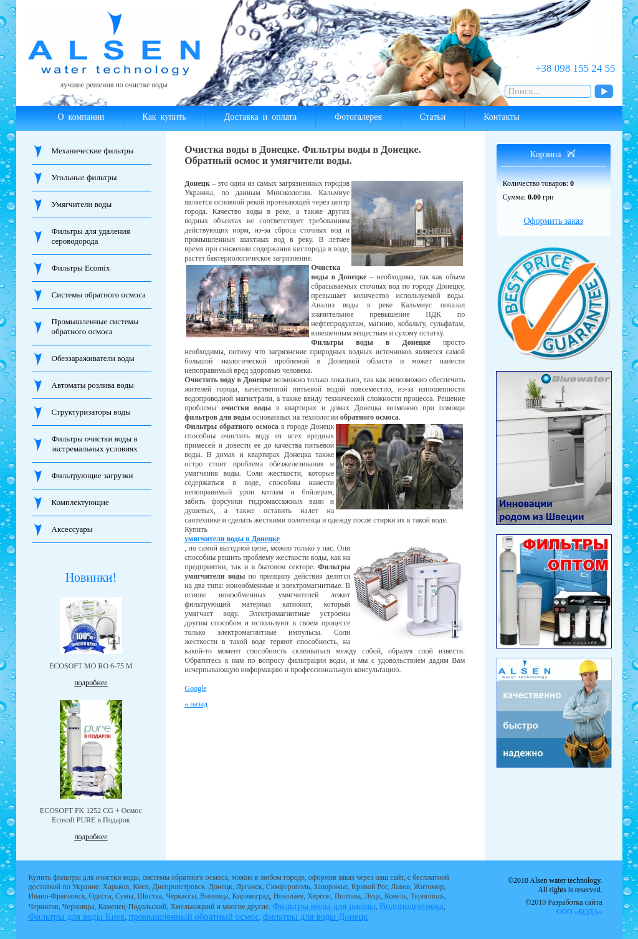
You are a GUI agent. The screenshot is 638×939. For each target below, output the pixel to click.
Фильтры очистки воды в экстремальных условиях (95, 443)
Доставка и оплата (260, 117)
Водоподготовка (411, 906)
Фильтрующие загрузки (92, 475)
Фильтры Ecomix (81, 267)
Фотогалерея (358, 117)
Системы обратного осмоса (99, 294)
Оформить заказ (553, 221)
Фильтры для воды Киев (77, 917)
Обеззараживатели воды (93, 358)
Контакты (501, 117)
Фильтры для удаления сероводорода (91, 236)
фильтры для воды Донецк (315, 917)
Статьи (432, 117)
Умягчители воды (82, 204)
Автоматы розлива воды (93, 385)
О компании (81, 117)
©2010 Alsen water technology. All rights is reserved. (555, 885)
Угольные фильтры (84, 177)
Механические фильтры (93, 150)
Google (195, 688)
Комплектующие (80, 502)
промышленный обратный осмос (193, 917)
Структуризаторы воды (91, 412)
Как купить (164, 117)
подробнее (90, 682)
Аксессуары (72, 529)
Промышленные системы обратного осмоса (95, 326)
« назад (195, 704)
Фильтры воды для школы (324, 906)
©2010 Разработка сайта (563, 907)
